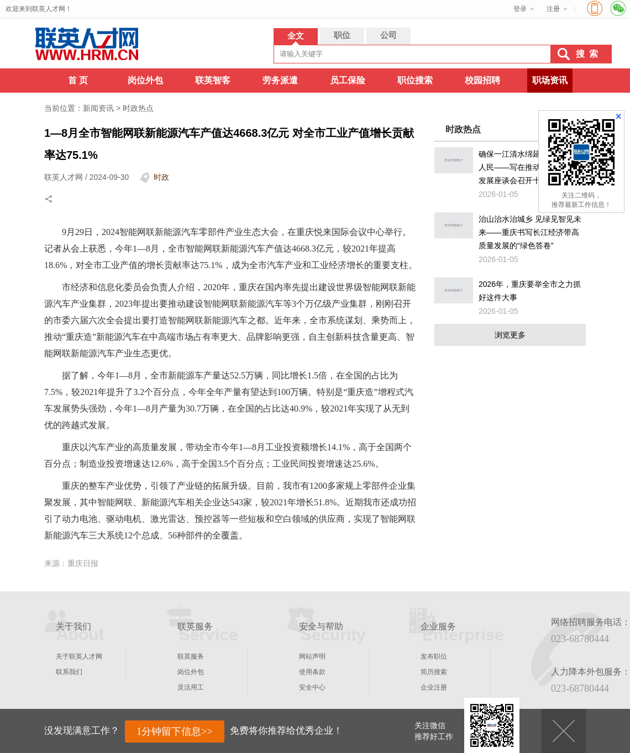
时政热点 (138, 108)
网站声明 (312, 656)
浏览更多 (510, 334)
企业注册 (434, 687)
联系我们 (69, 672)
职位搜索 (415, 80)
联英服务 (190, 656)
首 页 (78, 80)
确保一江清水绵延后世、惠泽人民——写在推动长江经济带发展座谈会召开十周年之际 (529, 167)
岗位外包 (145, 80)
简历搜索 (434, 672)
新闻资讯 (98, 108)
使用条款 (312, 672)
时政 (161, 177)
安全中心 (312, 687)
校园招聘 (482, 80)
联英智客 (212, 80)
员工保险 (347, 80)
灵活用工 (190, 687)
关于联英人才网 (79, 656)
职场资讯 (550, 80)
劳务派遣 (280, 80)
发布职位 (434, 656)
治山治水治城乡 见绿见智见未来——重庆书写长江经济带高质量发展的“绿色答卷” (530, 232)
